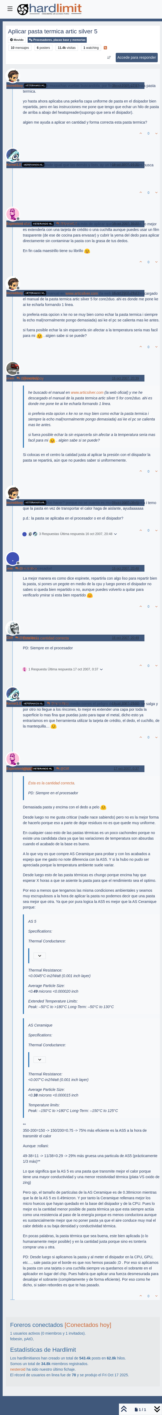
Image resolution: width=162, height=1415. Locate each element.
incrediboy (14, 86)
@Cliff (62, 769)
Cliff (9, 638)
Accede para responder (136, 57)
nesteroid (18, 1369)
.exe (9, 568)
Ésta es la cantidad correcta (46, 638)
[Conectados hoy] (88, 1325)
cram (10, 378)
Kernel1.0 (13, 165)
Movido (17, 40)
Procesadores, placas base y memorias (57, 40)
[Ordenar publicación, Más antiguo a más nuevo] (109, 57)
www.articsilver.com (81, 293)
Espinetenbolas (18, 224)
